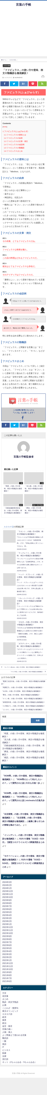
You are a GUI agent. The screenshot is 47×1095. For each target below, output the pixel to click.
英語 (4, 1044)
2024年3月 (7, 882)
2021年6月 (7, 981)
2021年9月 (7, 972)
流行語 (5, 1059)
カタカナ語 (7, 65)
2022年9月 (7, 936)
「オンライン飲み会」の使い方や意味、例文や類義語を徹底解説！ (22, 667)
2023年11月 (7, 894)
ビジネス (6, 1050)
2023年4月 (7, 915)
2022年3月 (7, 954)
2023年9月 (7, 900)
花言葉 (5, 996)
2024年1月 (7, 888)
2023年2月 (7, 921)
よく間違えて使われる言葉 (14, 1035)
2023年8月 (7, 903)
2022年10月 (7, 933)
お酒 (4, 1005)
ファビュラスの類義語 (14, 148)
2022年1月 (7, 960)
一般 (4, 1041)
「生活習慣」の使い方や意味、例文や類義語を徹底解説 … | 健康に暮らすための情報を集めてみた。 (23, 821)
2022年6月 (7, 945)
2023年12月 (7, 891)
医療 (4, 1053)
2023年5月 (7, 912)
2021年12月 (7, 963)
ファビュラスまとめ (13, 151)
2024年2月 (7, 885)
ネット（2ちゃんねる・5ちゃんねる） (19, 1062)
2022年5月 (7, 948)
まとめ (5, 999)
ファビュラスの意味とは (15, 135)
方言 (4, 993)
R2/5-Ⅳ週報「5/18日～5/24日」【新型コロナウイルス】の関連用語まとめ (23, 863)
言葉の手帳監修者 (24, 456)
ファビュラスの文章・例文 (16, 141)
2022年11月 (7, 930)
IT (3, 1047)
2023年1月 (7, 924)
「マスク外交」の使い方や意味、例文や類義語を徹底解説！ (27, 671)
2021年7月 (7, 978)
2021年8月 (7, 975)
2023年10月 (7, 897)
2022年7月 (7, 942)
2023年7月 (7, 906)
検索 (4, 717)
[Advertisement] (23, 33)
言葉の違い (7, 1029)
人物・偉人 (7, 1032)
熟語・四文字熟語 (10, 1002)
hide (5, 127)
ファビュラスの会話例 (14, 144)
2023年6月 (7, 909)
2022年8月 (7, 939)
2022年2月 (7, 957)
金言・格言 (7, 1026)
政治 (4, 1023)
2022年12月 (7, 927)
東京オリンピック (10, 1011)
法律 (4, 1056)
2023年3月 (7, 918)
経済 (4, 1017)
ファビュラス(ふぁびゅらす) (15, 131)
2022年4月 (7, 951)
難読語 (5, 1038)
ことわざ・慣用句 (10, 1008)
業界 (4, 1020)
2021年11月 (7, 966)
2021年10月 (7, 969)
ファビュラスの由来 (13, 138)
